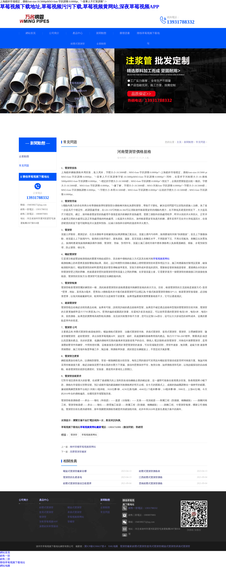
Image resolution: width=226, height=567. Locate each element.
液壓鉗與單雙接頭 (48, 525)
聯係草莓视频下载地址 (148, 38)
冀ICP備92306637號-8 (97, 546)
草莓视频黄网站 (161, 258)
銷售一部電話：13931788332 (142, 507)
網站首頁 (31, 33)
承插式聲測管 (74, 511)
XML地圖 (114, 546)
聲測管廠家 (127, 546)
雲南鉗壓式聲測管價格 (150, 483)
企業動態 (31, 156)
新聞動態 (101, 33)
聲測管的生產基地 (72, 477)
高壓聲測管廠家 (77, 451)
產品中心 (78, 33)
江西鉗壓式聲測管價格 (150, 477)
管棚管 (70, 521)
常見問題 (31, 166)
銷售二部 (5, 558)
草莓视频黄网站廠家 (90, 427)
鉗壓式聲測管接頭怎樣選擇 (76, 483)
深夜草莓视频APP (47, 521)
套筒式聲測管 (45, 511)
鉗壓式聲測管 (45, 507)
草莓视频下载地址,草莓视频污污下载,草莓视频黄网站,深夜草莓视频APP (79, 6)
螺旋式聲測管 (74, 507)
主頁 (179, 142)
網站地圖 (5, 565)
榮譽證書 (125, 33)
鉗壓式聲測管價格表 (149, 471)
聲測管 (74, 435)
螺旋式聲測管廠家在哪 (74, 471)
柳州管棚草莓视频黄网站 (82, 447)
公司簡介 (54, 33)
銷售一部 (5, 555)
